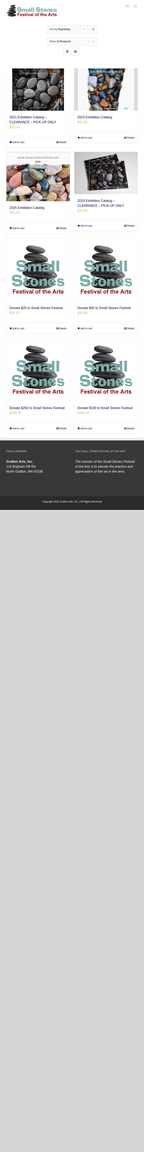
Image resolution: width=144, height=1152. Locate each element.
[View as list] (75, 52)
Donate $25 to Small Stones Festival (36, 308)
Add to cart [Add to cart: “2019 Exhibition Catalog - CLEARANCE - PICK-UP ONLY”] (86, 225)
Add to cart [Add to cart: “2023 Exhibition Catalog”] (86, 137)
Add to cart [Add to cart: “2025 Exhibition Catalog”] (18, 228)
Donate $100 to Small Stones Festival (105, 408)
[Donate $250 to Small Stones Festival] (38, 370)
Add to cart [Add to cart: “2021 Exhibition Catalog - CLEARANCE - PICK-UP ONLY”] (18, 142)
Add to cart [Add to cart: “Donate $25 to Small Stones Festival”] (18, 328)
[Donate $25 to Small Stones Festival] (38, 269)
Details (63, 142)
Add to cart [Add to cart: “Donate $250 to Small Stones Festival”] (18, 428)
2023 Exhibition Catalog (94, 117)
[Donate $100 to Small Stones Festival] (106, 370)
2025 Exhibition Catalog (26, 207)
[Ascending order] (93, 29)
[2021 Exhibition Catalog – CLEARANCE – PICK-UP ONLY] (38, 89)
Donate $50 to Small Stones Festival (104, 308)
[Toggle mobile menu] (135, 6)
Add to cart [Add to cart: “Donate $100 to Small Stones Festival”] (86, 428)
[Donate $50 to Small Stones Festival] (106, 269)
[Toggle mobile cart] (127, 6)
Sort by (60, 29)
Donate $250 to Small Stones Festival (37, 408)
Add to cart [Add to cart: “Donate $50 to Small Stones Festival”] (86, 328)
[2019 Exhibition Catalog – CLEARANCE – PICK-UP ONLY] (106, 173)
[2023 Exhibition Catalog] (106, 89)
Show (60, 41)
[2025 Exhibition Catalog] (38, 176)
